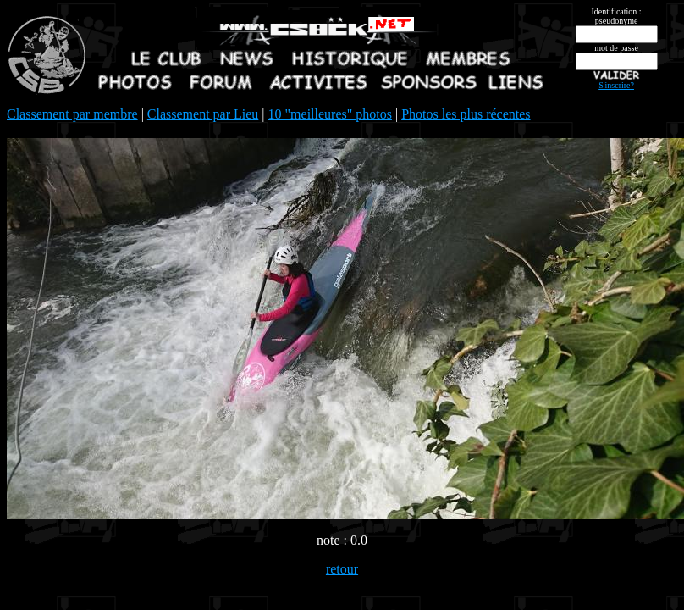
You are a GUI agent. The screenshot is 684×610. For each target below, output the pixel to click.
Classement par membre (72, 114)
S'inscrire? (616, 85)
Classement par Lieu (203, 114)
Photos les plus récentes (465, 114)
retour (342, 569)
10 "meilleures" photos (330, 114)
